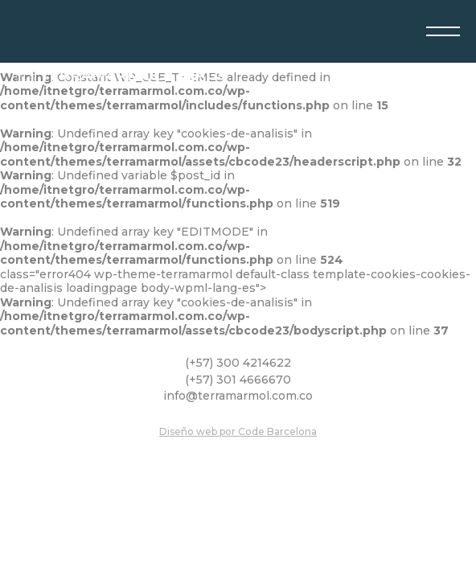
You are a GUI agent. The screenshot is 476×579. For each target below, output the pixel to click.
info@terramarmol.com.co (238, 396)
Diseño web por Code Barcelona (238, 431)
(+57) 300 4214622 (238, 363)
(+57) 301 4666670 (238, 380)
